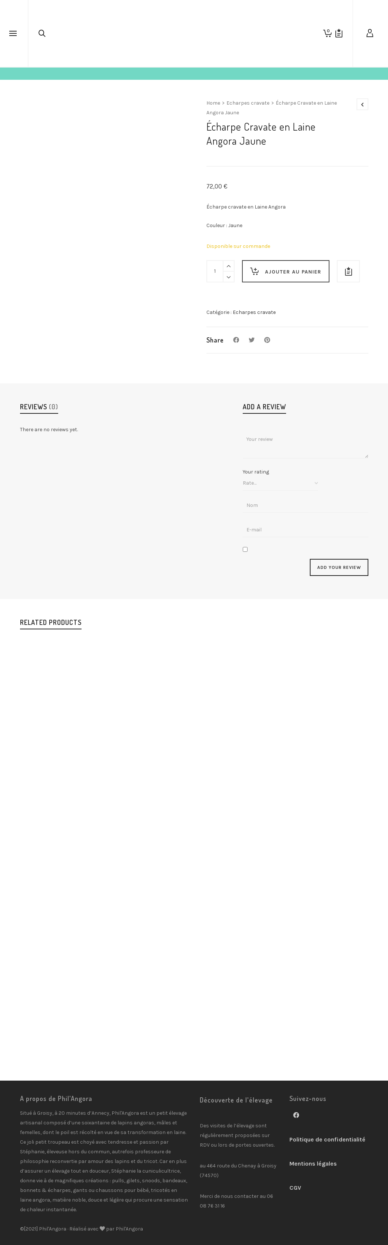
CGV (295, 1187)
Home (213, 103)
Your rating (256, 472)
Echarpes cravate (247, 103)
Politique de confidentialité (327, 1139)
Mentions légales (313, 1163)
